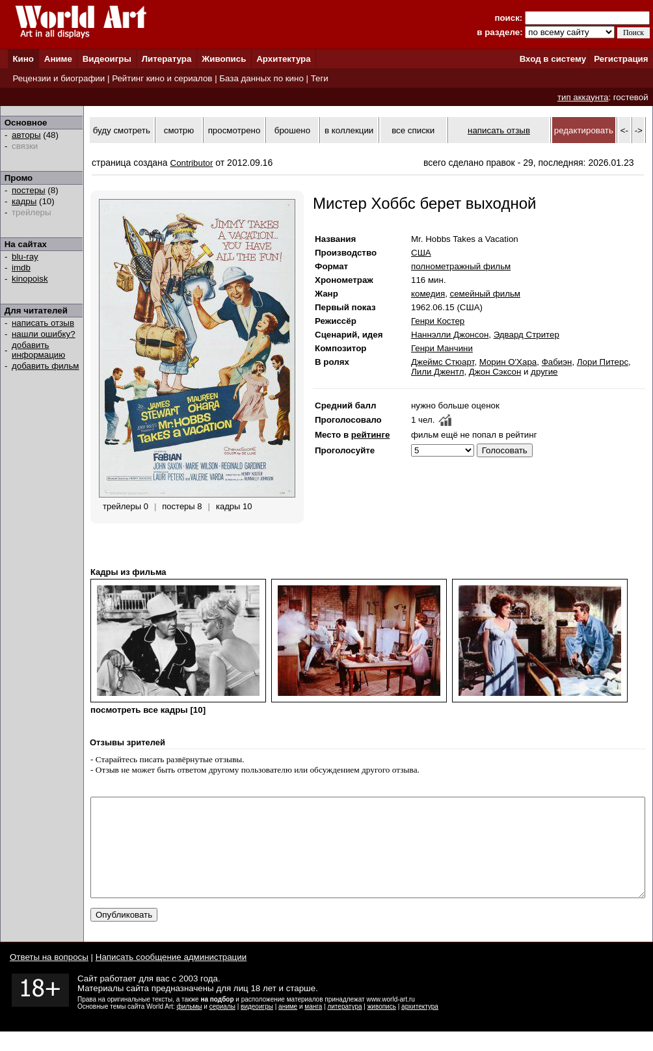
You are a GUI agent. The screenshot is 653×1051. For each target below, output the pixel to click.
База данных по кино (261, 78)
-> (639, 130)
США (421, 253)
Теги (319, 78)
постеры (29, 190)
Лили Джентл (437, 372)
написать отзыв (43, 323)
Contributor (191, 163)
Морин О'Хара (508, 362)
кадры (24, 201)
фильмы (189, 1026)
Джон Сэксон (495, 372)
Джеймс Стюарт (442, 362)
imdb (21, 268)
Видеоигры (107, 59)
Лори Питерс (602, 362)
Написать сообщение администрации (171, 976)
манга (313, 1026)
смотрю (179, 130)
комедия (428, 294)
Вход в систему (553, 59)
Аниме (58, 59)
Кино (23, 59)
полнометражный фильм (461, 266)
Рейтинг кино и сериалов (162, 78)
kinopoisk (30, 279)
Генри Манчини (442, 348)
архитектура (419, 1026)
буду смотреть (121, 130)
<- (624, 130)
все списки (413, 130)
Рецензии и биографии (58, 78)
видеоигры (257, 1026)
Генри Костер (437, 321)
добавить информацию (38, 350)
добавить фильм (45, 366)
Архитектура (283, 59)
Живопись (224, 59)
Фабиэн (557, 362)
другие (544, 372)
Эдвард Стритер (526, 334)
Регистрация (621, 59)
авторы (26, 135)
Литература (167, 59)
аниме (287, 1026)
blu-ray (25, 256)
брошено (292, 130)
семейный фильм (485, 294)
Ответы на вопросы (49, 976)
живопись (381, 1026)
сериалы (222, 1026)
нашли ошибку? (43, 334)
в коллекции (349, 130)
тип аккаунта (583, 97)
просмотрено (234, 130)
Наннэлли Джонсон (449, 334)
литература (344, 1026)
